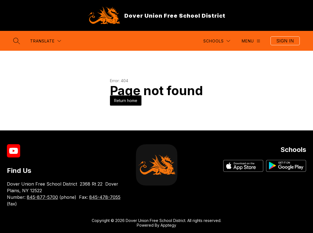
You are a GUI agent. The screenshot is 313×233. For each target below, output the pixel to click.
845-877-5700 (42, 197)
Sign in (285, 41)
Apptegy (168, 225)
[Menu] (251, 41)
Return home (125, 100)
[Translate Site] (45, 41)
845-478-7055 (104, 197)
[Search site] (16, 41)
